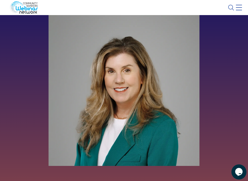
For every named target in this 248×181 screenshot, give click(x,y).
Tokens (142, 26)
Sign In (233, 12)
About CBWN (198, 12)
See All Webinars (32, 115)
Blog (167, 12)
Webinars (89, 26)
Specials (176, 26)
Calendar (117, 26)
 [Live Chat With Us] (234, 168)
